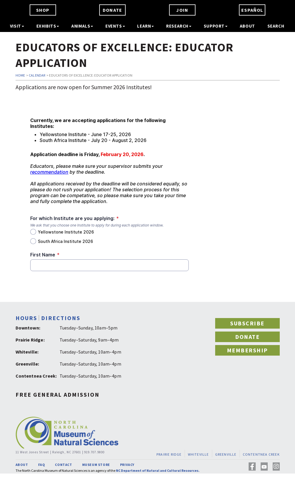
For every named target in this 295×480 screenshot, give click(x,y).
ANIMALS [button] (82, 26)
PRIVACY (127, 464)
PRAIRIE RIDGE (169, 454)
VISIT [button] (17, 26)
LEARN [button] (145, 26)
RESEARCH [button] (178, 26)
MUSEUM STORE (96, 464)
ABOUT (247, 26)
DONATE (112, 10)
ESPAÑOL (252, 10)
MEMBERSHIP (247, 350)
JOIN (182, 10)
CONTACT (63, 464)
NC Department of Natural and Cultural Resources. (158, 470)
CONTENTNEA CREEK (260, 454)
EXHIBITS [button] (47, 26)
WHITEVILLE (198, 454)
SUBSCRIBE (247, 323)
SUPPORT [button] (215, 26)
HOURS (26, 318)
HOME (20, 75)
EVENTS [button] (115, 26)
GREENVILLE (225, 454)
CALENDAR (37, 75)
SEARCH (275, 26)
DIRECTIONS (60, 318)
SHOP (43, 10)
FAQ (41, 464)
